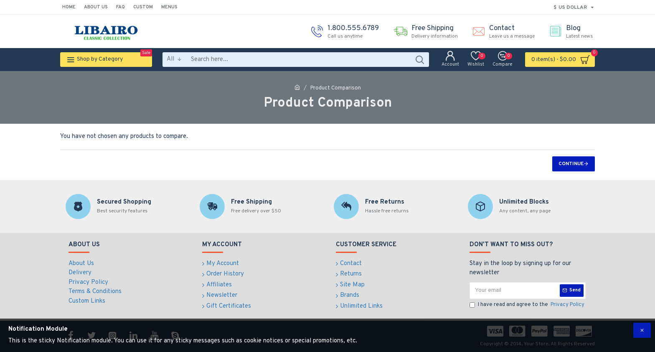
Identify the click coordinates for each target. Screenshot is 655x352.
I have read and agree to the (528, 305)
